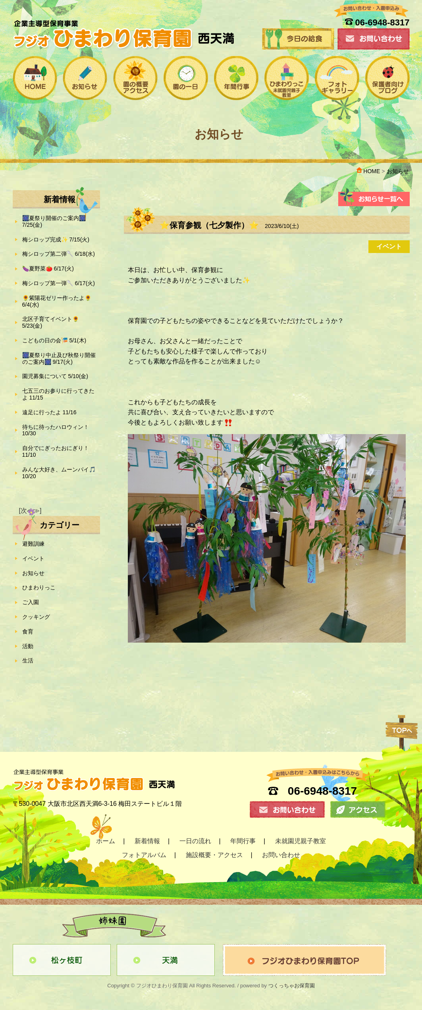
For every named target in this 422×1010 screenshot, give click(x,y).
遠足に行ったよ (49, 412)
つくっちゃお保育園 (291, 986)
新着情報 (147, 841)
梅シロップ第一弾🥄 (58, 283)
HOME (368, 171)
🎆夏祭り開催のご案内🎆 (54, 221)
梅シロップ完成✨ (55, 239)
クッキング (36, 617)
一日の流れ (195, 841)
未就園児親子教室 (300, 841)
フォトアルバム (144, 855)
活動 (27, 646)
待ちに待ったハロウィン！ (55, 430)
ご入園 (30, 602)
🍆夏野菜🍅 (48, 268)
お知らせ (33, 573)
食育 (27, 631)
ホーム (105, 841)
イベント (33, 558)
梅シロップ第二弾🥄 (58, 254)
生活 (27, 660)
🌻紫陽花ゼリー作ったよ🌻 (56, 301)
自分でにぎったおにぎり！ (55, 451)
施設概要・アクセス (214, 855)
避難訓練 (33, 544)
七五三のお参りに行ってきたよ (58, 394)
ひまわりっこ (39, 587)
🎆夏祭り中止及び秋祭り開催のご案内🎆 (59, 358)
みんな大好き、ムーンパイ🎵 (59, 472)
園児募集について (55, 376)
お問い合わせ (281, 855)
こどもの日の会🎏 (54, 340)
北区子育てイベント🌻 (50, 322)
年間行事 (243, 841)
